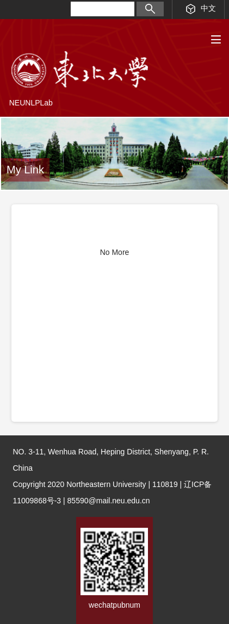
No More (114, 252)
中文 (201, 9)
